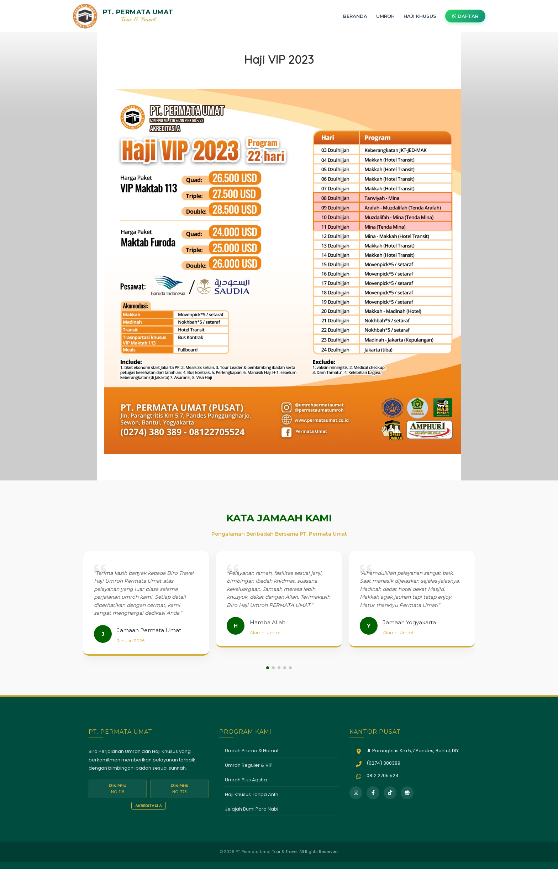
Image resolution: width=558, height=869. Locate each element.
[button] (267, 667)
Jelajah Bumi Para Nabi (251, 809)
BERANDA (355, 16)
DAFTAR (465, 16)
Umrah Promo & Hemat (252, 750)
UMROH (385, 16)
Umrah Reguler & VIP (249, 765)
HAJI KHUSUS (420, 16)
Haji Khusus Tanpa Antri (251, 794)
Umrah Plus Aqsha (246, 779)
